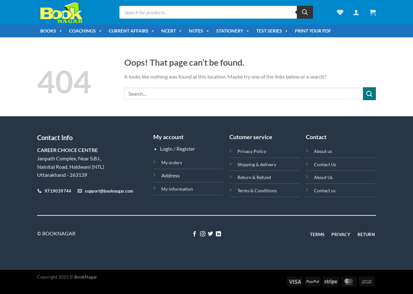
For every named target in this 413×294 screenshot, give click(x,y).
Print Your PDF (313, 30)
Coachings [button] (85, 30)
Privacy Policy (251, 151)
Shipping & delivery (256, 164)
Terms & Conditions (257, 190)
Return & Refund (254, 177)
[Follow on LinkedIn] (218, 234)
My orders (171, 162)
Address (170, 175)
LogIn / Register (177, 149)
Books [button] (51, 30)
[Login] (356, 12)
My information (177, 189)
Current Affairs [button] (132, 30)
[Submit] (369, 93)
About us (323, 151)
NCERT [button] (171, 30)
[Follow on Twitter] (210, 234)
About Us (323, 177)
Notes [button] (199, 30)
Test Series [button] (272, 30)
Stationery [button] (233, 30)
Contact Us (325, 164)
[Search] (305, 12)
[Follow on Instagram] (202, 234)
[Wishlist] (340, 12)
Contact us (325, 190)
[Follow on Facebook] (194, 234)
